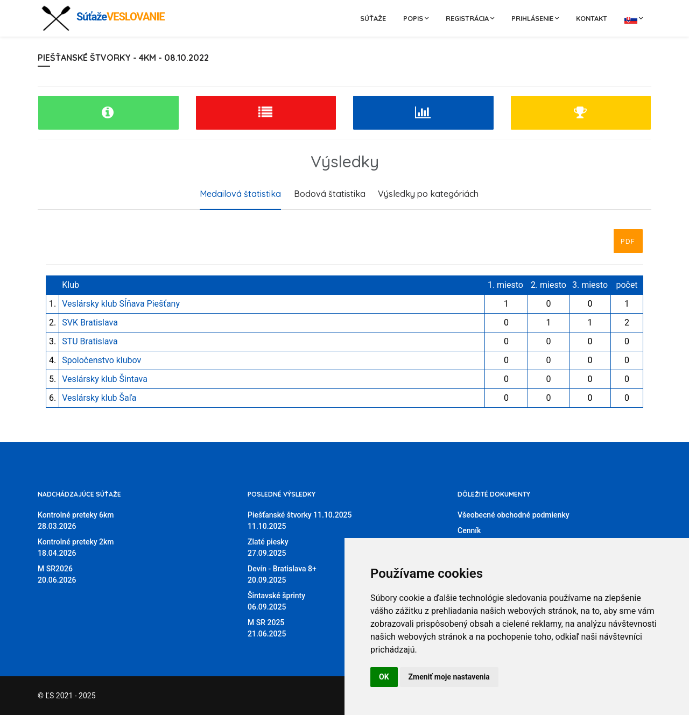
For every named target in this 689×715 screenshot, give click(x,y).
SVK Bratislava (90, 322)
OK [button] (384, 676)
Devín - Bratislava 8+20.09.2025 (282, 574)
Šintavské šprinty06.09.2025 (276, 601)
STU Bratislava (89, 341)
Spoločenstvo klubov (101, 360)
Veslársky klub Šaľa (99, 398)
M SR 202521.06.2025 (267, 628)
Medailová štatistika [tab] (240, 193)
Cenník (469, 530)
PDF (628, 241)
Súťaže (373, 18)
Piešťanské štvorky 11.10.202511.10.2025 (300, 520)
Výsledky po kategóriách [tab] (428, 193)
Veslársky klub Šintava (104, 379)
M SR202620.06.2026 (57, 574)
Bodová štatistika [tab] (329, 193)
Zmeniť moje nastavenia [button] (449, 676)
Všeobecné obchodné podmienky (514, 515)
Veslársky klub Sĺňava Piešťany (121, 304)
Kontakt (591, 18)
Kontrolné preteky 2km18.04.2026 (76, 547)
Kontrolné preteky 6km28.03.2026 (76, 520)
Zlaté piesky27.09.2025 (268, 547)
